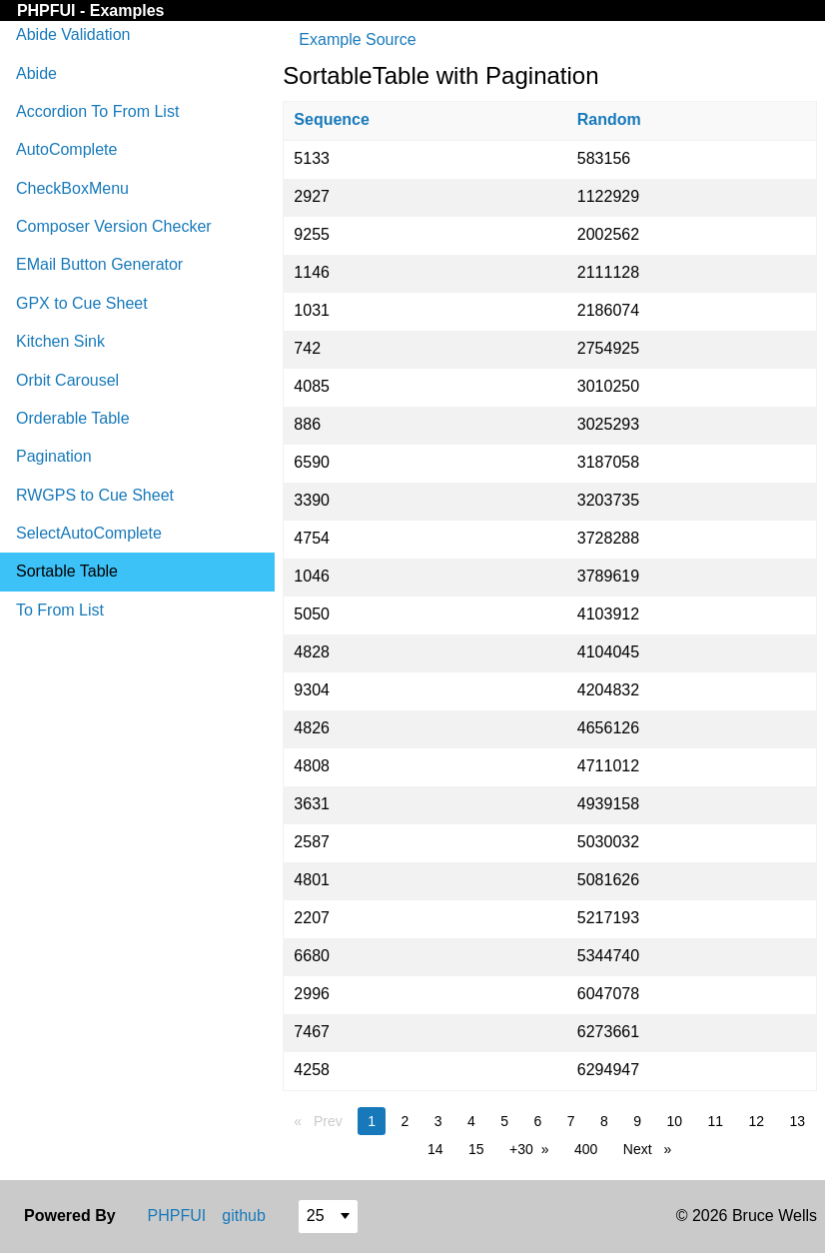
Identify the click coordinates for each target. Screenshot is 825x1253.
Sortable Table (67, 571)
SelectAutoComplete (89, 533)
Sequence (332, 119)
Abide (36, 73)
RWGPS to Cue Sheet (95, 495)
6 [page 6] (537, 1121)
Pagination (54, 456)
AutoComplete (66, 149)
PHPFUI (48, 10)
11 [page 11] (715, 1121)
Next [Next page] (652, 1147)
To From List (60, 610)
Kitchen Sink (60, 341)
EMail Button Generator (99, 264)
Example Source (357, 39)
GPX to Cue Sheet (82, 303)
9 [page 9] (637, 1121)
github (244, 1216)
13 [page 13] (798, 1121)
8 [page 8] (604, 1121)
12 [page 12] (756, 1121)
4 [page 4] (471, 1121)
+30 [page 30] (521, 1149)
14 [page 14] (435, 1149)
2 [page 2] (405, 1121)
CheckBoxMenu (72, 188)
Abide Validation (73, 34)
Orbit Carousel (67, 380)
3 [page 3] (438, 1121)
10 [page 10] (674, 1121)
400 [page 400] (585, 1149)
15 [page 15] (476, 1149)
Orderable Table (73, 418)
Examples (127, 10)
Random (609, 119)
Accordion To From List (97, 111)
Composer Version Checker (114, 226)
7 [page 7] (571, 1121)
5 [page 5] (504, 1121)
